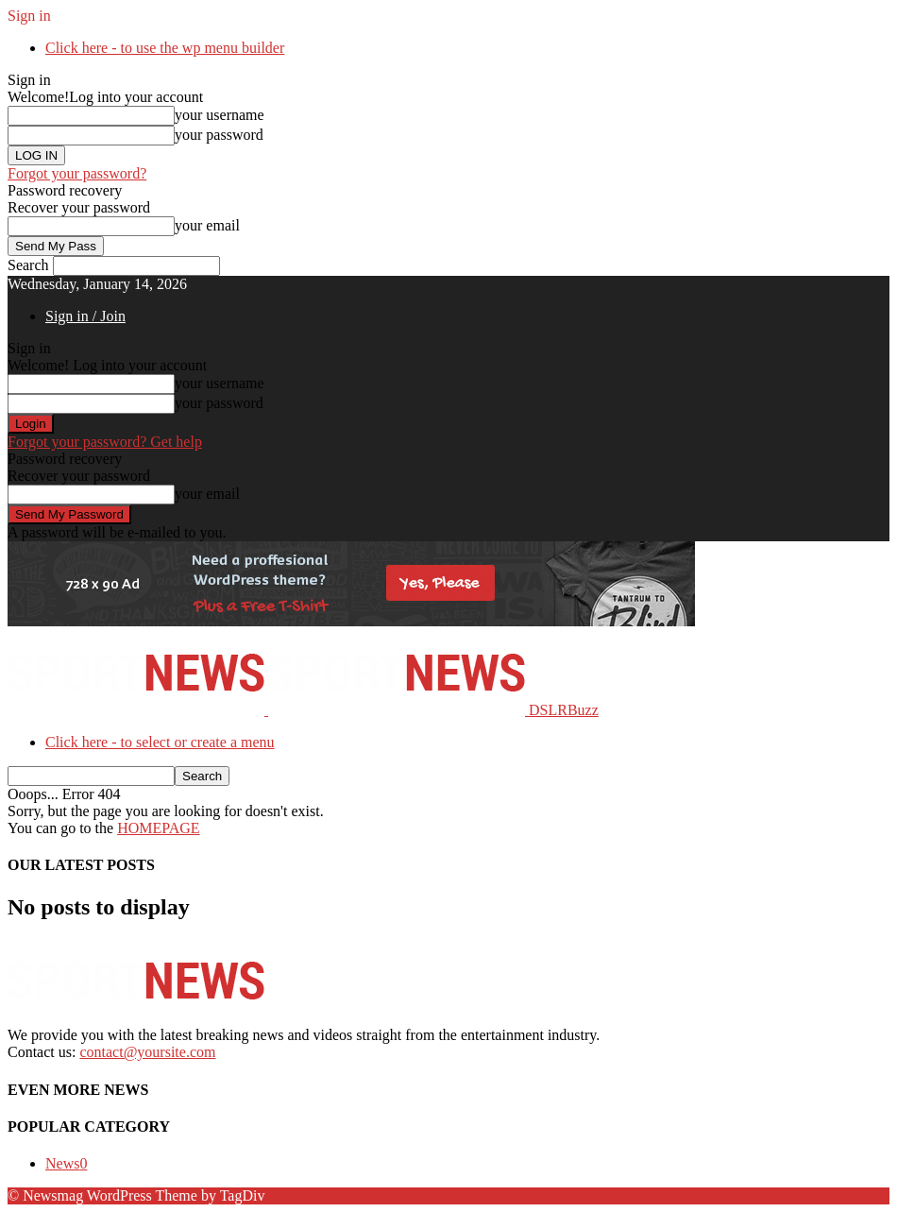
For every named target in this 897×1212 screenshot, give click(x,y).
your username (219, 115)
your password (219, 135)
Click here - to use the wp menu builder (164, 48)
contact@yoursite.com (147, 1052)
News (66, 1163)
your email (207, 225)
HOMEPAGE (158, 828)
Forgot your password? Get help (105, 442)
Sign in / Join (85, 316)
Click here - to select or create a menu (160, 742)
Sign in (29, 16)
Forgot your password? (77, 173)
